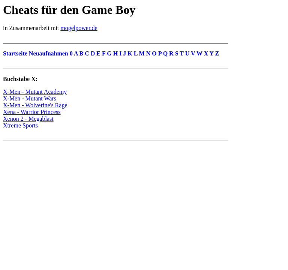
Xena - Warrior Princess (31, 112)
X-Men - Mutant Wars (29, 98)
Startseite (15, 53)
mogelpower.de (78, 28)
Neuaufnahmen (48, 53)
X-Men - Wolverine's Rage (35, 105)
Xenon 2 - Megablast (28, 119)
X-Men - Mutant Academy (35, 91)
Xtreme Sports (20, 125)
